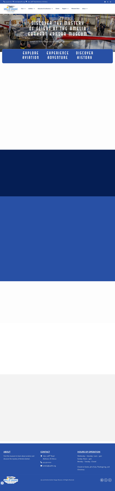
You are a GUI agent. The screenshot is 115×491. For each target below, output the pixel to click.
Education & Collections (44, 8)
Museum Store (75, 8)
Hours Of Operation (88, 452)
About (84, 8)
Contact (45, 452)
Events (57, 8)
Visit (22, 8)
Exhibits (30, 8)
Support (64, 8)
